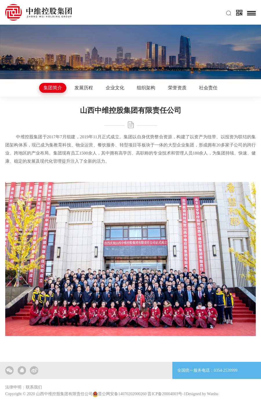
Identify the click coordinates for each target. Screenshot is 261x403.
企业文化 (115, 87)
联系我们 (34, 387)
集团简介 (52, 87)
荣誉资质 (177, 87)
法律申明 (13, 387)
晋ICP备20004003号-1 (166, 394)
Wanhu (212, 394)
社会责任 (208, 87)
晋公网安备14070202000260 (122, 394)
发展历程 (83, 87)
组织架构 (146, 87)
